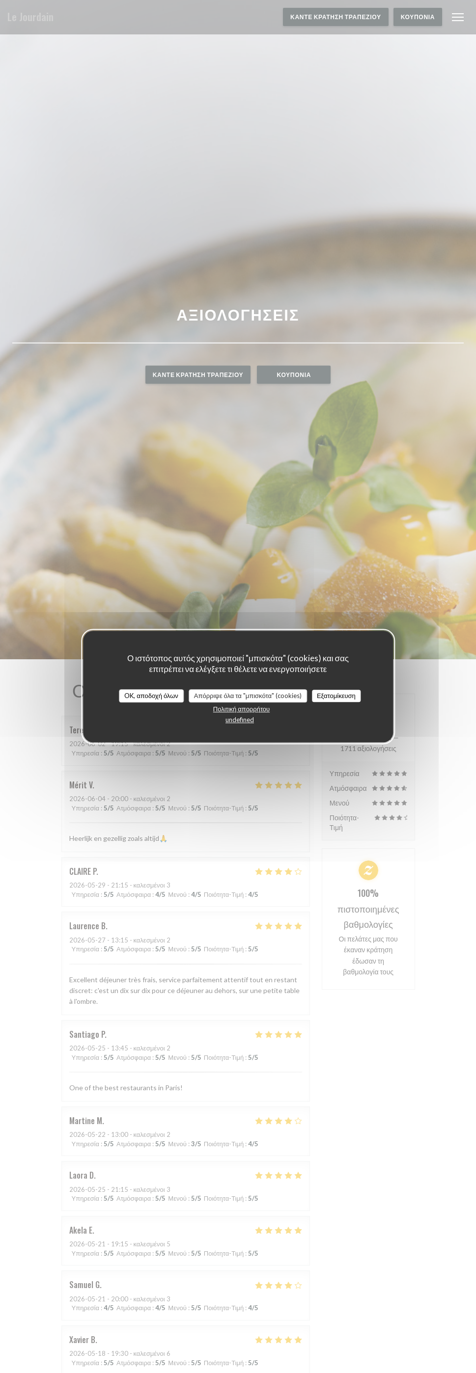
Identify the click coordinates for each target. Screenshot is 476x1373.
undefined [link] (239, 720)
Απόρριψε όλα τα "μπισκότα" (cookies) (248, 696)
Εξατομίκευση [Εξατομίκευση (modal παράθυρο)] (336, 696)
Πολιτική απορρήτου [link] (241, 709)
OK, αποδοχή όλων (151, 696)
